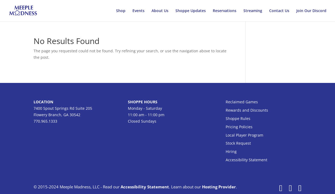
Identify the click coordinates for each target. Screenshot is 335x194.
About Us (160, 11)
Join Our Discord (311, 11)
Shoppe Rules (238, 118)
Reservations (224, 11)
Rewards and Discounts (247, 110)
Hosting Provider (219, 186)
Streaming (252, 11)
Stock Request (238, 143)
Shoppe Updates (190, 11)
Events (138, 11)
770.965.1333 (45, 121)
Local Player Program (244, 135)
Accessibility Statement (246, 159)
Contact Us (279, 11)
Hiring (231, 151)
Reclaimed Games (242, 101)
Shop (120, 11)
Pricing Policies (239, 126)
